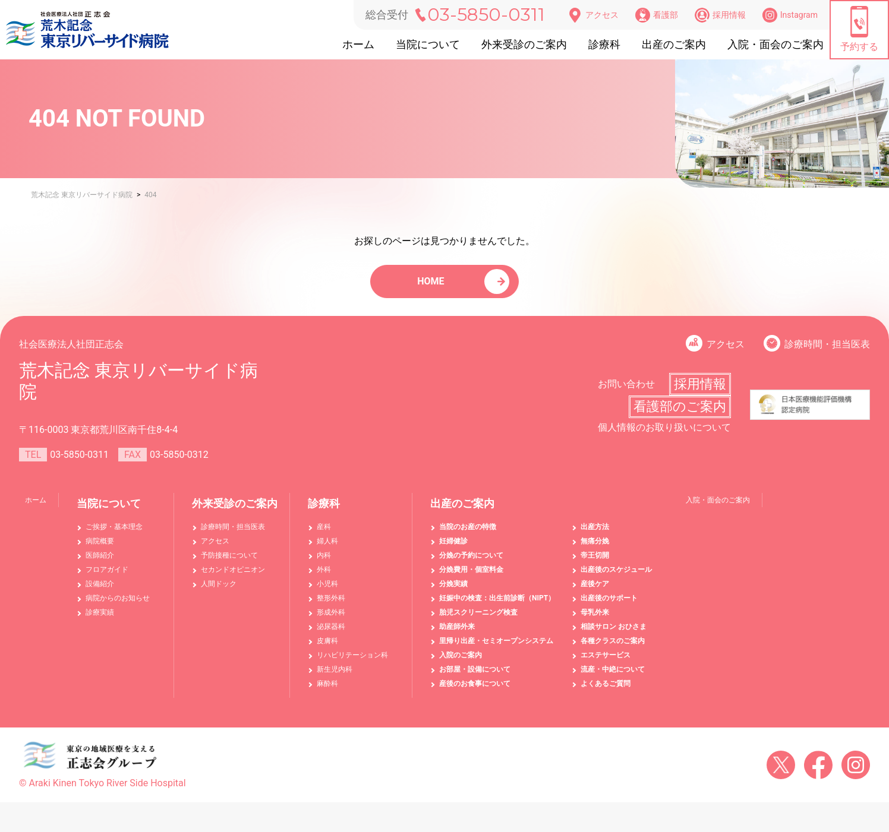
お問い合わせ (626, 390)
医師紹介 (100, 561)
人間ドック (219, 590)
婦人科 (327, 547)
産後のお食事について (474, 689)
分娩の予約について (471, 561)
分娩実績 (453, 590)
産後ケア (595, 590)
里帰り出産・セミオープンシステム (496, 647)
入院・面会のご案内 (775, 44)
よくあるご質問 (606, 689)
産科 (324, 533)
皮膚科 (327, 647)
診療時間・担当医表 (827, 350)
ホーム (358, 44)
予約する (859, 29)
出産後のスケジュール (616, 575)
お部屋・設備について (474, 675)
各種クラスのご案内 (613, 647)
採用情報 (720, 15)
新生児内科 (334, 675)
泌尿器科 (331, 632)
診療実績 (100, 618)
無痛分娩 (595, 547)
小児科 (327, 590)
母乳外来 (595, 618)
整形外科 (331, 604)
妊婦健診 (453, 547)
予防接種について (229, 561)
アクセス (593, 15)
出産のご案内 (674, 44)
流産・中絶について (613, 675)
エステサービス (606, 661)
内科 (324, 561)
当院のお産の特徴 (467, 533)
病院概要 (100, 547)
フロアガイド (107, 575)
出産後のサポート (609, 604)
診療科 (604, 44)
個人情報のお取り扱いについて (664, 433)
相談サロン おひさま (614, 632)
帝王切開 (595, 561)
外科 (324, 575)
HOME (432, 284)
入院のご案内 (460, 661)
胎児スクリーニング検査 (478, 618)
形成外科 (331, 618)
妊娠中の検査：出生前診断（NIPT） (497, 604)
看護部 (656, 15)
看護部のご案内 (679, 412)
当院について (428, 44)
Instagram (790, 15)
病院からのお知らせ (118, 604)
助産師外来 (457, 632)
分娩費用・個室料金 (471, 575)
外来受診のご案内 (524, 44)
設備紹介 (100, 590)
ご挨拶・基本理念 (114, 533)
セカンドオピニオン (233, 575)
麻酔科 (327, 689)
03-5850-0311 (486, 15)
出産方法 (595, 533)
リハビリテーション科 (352, 661)
